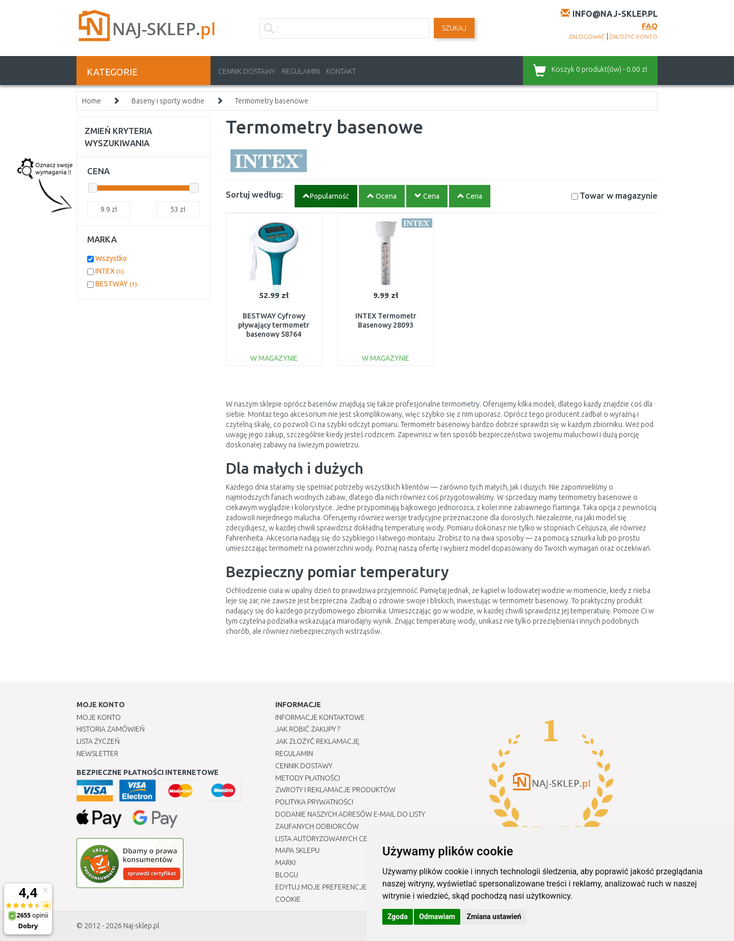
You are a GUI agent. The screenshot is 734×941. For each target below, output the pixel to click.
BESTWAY (116, 284)
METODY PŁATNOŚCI (307, 778)
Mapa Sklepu (297, 850)
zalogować (587, 37)
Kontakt (341, 71)
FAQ (650, 25)
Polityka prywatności (314, 802)
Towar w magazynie (619, 195)
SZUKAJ (454, 28)
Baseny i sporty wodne (168, 101)
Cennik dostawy (246, 71)
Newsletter (97, 753)
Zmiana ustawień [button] (493, 916)
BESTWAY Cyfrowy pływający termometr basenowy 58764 (273, 325)
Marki (285, 862)
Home (91, 101)
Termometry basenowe (271, 101)
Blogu (286, 875)
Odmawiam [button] (437, 916)
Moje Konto (98, 717)
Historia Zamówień (110, 729)
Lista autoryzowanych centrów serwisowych (358, 839)
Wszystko (111, 258)
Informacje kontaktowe (320, 717)
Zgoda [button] (397, 916)
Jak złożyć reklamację (317, 741)
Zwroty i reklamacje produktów (335, 790)
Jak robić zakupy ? (307, 729)
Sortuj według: (254, 194)
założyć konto (634, 37)
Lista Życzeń (98, 741)
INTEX (109, 271)
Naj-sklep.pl (141, 926)
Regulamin (301, 71)
